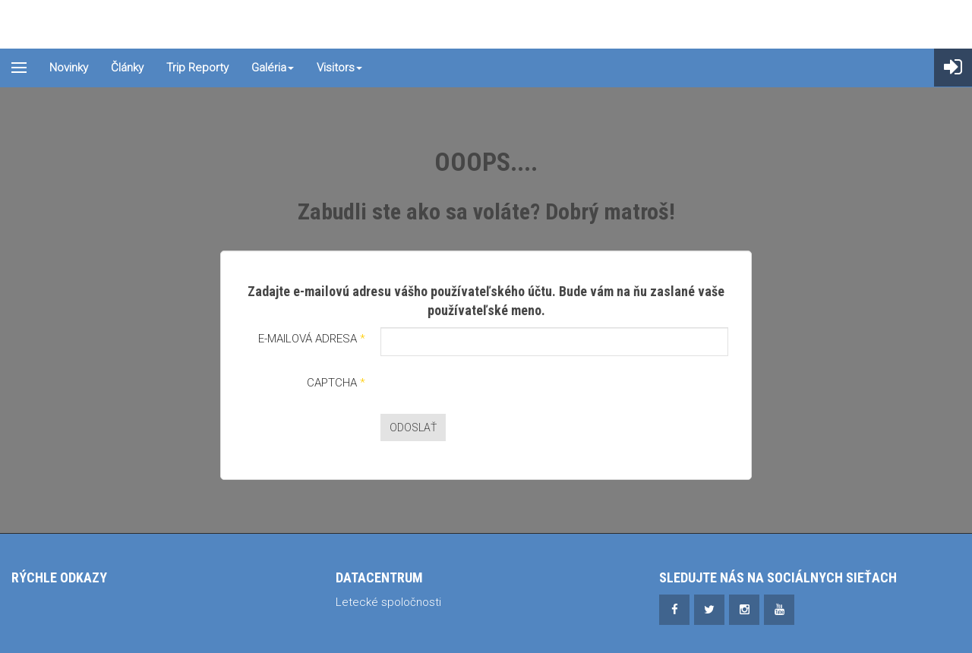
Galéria (272, 67)
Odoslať (413, 427)
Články (127, 67)
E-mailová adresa (311, 338)
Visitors (339, 67)
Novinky (68, 67)
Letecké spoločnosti (388, 602)
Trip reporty (197, 67)
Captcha (336, 383)
